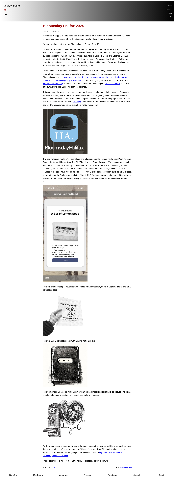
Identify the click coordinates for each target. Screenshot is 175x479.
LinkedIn (137, 475)
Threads (87, 475)
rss (171, 17)
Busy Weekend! (126, 467)
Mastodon (38, 475)
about (170, 5)
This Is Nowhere (112, 84)
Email (161, 475)
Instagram (63, 475)
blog (170, 13)
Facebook (112, 475)
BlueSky (13, 475)
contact (169, 9)
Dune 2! (54, 467)
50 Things (77, 102)
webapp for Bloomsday (53, 84)
